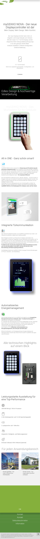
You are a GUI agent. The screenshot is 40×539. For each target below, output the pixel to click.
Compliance (23, 532)
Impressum (18, 530)
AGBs (29, 530)
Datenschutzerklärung (8, 532)
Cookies (17, 532)
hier (14, 537)
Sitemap (24, 530)
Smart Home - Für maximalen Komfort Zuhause (28, 473)
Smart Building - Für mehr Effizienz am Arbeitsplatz (8, 473)
